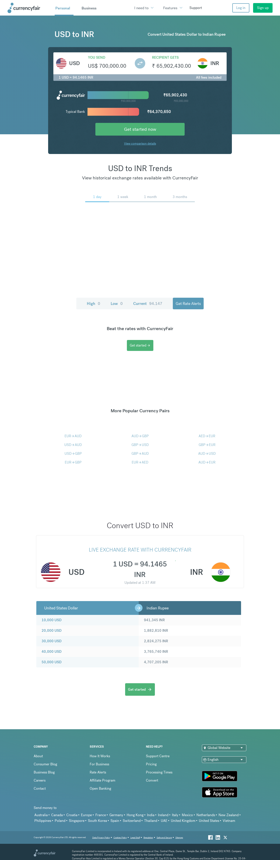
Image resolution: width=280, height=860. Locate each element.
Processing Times (159, 772)
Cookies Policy (120, 837)
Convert (152, 780)
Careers (40, 780)
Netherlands (205, 815)
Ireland (163, 815)
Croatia (71, 815)
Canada (57, 815)
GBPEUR (207, 444)
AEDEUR (207, 436)
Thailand (150, 820)
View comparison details (140, 143)
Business (89, 8)
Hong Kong (135, 815)
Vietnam (229, 820)
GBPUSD (140, 444)
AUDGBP (140, 436)
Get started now (140, 129)
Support (195, 7)
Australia (41, 815)
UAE (164, 820)
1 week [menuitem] (122, 197)
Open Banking (100, 788)
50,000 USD (51, 662)
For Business (99, 764)
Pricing (151, 764)
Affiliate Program (102, 780)
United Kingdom (183, 820)
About (38, 756)
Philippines (42, 820)
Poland (60, 820)
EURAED (140, 462)
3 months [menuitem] (180, 197)
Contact (40, 788)
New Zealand (229, 815)
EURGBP (73, 462)
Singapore (76, 820)
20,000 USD (51, 630)
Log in (240, 7)
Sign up (263, 7)
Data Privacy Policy (101, 837)
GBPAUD (140, 453)
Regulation (148, 837)
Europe (86, 815)
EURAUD (73, 436)
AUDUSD (207, 453)
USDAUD (73, 444)
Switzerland (132, 820)
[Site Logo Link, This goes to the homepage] (29, 8)
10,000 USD (51, 620)
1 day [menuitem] (97, 197)
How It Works (100, 756)
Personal (62, 8)
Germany (116, 815)
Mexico (187, 815)
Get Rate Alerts (188, 303)
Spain (114, 820)
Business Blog (44, 772)
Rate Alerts (98, 772)
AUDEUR (206, 462)
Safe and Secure (164, 837)
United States (209, 820)
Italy (175, 815)
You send (96, 57)
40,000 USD (51, 651)
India (150, 815)
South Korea (97, 820)
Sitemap (179, 837)
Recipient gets (165, 57)
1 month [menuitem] (150, 197)
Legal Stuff (135, 837)
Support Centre (158, 756)
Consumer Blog (45, 764)
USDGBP (73, 453)
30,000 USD (51, 641)
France (100, 815)
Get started (140, 345)
